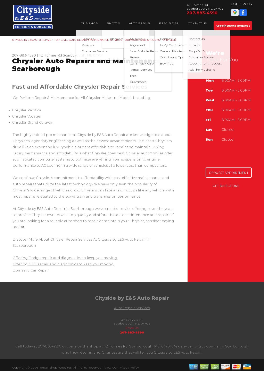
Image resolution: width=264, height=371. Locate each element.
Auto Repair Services (132, 308)
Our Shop (89, 23)
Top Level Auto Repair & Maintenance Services (88, 39)
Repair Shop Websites (55, 367)
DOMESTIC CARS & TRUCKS (142, 39)
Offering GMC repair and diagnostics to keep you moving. (63, 264)
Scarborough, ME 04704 (83, 55)
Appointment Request (233, 25)
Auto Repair (139, 23)
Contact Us (197, 23)
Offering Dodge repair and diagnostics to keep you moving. (65, 258)
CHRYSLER (169, 39)
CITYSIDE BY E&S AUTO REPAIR (31, 39)
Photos (113, 23)
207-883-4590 (202, 12)
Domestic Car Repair (31, 270)
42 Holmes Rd (50, 55)
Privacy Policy (128, 367)
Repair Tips (169, 23)
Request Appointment (228, 173)
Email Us (132, 328)
